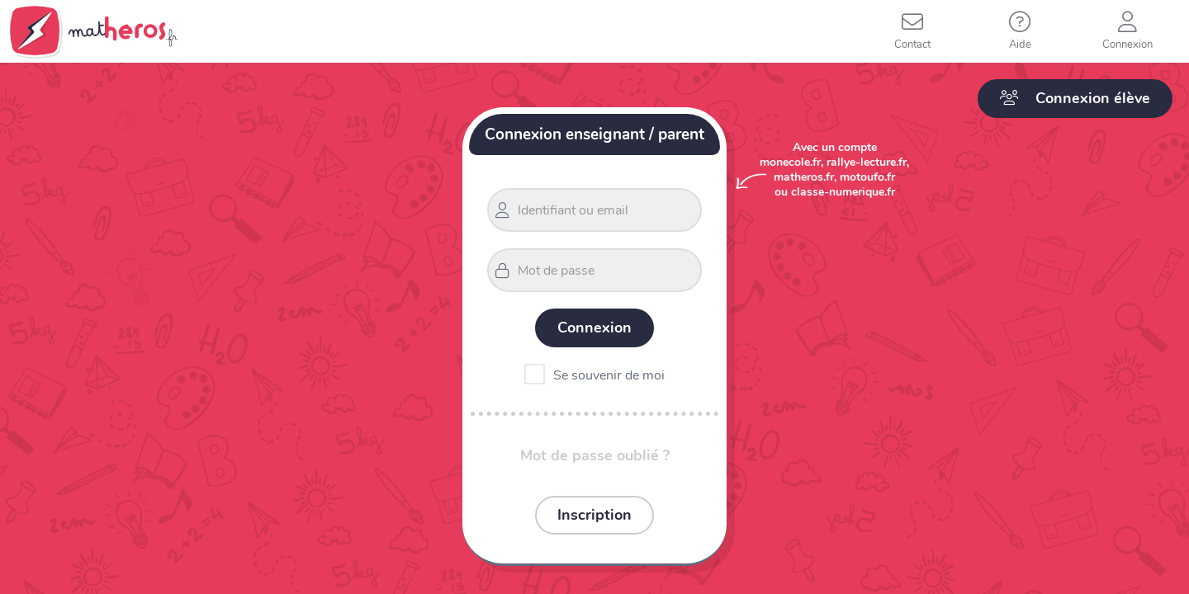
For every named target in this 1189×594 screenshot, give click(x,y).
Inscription (594, 515)
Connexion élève (1075, 98)
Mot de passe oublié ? (595, 455)
